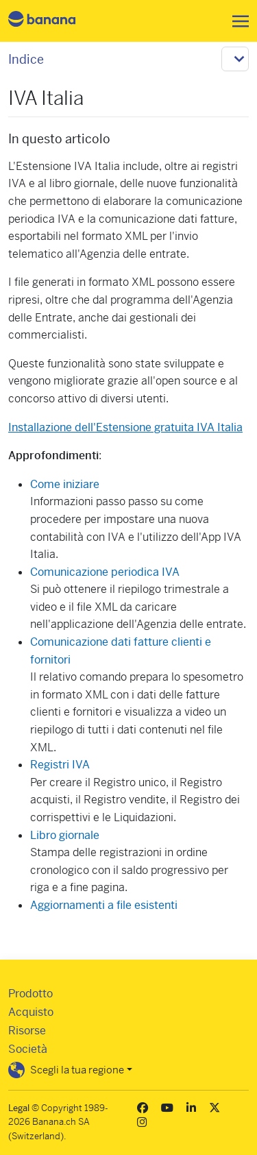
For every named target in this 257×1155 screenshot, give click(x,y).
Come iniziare (64, 484)
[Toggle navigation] (236, 21)
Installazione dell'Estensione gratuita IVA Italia (125, 427)
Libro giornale (64, 835)
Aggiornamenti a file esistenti (104, 905)
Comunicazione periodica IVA (105, 572)
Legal (18, 1108)
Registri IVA (60, 764)
